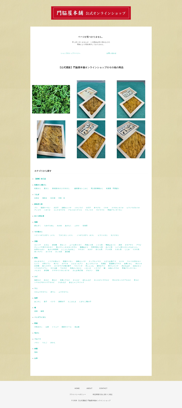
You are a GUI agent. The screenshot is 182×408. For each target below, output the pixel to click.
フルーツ (37, 339)
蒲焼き (44, 198)
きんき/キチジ (39, 261)
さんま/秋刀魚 (78, 270)
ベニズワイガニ (40, 317)
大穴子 (56, 208)
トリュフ (55, 327)
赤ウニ (53, 292)
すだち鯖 (54, 268)
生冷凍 (52, 198)
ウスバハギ (78, 266)
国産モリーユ (67, 327)
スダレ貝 (118, 249)
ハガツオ (47, 210)
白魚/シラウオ (113, 268)
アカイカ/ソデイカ (75, 210)
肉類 (36, 349)
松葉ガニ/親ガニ (40, 185)
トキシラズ (79, 208)
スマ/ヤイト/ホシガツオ (61, 270)
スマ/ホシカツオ (118, 208)
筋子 (45, 301)
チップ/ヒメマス (95, 261)
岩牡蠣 (54, 245)
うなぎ (36, 194)
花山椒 (77, 327)
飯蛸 (42, 311)
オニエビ (76, 280)
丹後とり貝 (89, 245)
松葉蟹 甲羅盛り (112, 188)
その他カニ (38, 232)
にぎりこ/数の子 (85, 301)
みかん (52, 342)
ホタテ (90, 249)
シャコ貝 (99, 245)
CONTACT (103, 388)
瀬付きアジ (101, 266)
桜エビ (54, 280)
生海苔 (85, 226)
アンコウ (37, 210)
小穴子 (88, 208)
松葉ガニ (37, 188)
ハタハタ (87, 268)
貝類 (36, 241)
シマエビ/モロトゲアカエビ (44, 282)
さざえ (46, 245)
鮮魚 (36, 258)
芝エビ (136, 280)
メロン (36, 342)
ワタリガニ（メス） (66, 235)
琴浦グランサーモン (115, 210)
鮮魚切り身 (38, 204)
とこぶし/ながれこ (68, 249)
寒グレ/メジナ (113, 266)
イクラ (52, 301)
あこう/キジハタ (92, 263)
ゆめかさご (137, 266)
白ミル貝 (99, 249)
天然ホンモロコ (75, 268)
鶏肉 (36, 352)
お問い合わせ (111, 53)
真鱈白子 (61, 301)
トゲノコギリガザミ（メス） (45, 235)
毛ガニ (36, 333)
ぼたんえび (87, 280)
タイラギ (49, 252)
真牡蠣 (67, 252)
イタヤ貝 (136, 249)
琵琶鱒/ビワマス (115, 263)
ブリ (36, 208)
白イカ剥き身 (39, 216)
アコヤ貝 (108, 249)
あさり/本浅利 (53, 249)
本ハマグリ (38, 252)
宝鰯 (97, 270)
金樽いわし (128, 263)
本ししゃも (90, 266)
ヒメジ (36, 263)
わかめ (59, 226)
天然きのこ (38, 327)
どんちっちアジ (77, 263)
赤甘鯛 (46, 270)
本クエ (56, 263)
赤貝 (120, 245)
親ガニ (46, 188)
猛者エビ (37, 280)
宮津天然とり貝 (97, 247)
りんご (44, 342)
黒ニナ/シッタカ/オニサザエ (66, 247)
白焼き (36, 198)
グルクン (89, 270)
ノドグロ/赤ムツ (54, 261)
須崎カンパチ (67, 208)
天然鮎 (103, 263)
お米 (36, 358)
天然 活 (61, 198)
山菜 (47, 327)
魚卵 (36, 298)
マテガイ (81, 249)
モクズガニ (115, 235)
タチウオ (65, 263)
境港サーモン (46, 208)
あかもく (68, 226)
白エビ (46, 280)
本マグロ (97, 208)
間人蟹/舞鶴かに (97, 188)
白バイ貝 (109, 247)
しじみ (127, 249)
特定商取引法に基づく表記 (102, 394)
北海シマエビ (65, 280)
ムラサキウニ (64, 292)
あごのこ (37, 301)
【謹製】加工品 (40, 179)
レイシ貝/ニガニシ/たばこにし (127, 247)
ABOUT (89, 388)
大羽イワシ (46, 263)
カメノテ (37, 245)
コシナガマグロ (59, 210)
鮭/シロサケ (46, 266)
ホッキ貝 (58, 252)
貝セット (63, 245)
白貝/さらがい (39, 249)
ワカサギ (63, 268)
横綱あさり (84, 247)
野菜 (36, 323)
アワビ (138, 245)
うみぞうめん (49, 226)
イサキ (106, 208)
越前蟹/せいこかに (81, 188)
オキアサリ (129, 245)
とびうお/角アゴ (110, 261)
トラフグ (97, 268)
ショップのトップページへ (70, 53)
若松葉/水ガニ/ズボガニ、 (61, 188)
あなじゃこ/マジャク (76, 282)
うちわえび (62, 282)
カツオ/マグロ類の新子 (62, 266)
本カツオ (138, 263)
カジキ (121, 261)
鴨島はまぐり (111, 245)
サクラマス (100, 210)
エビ (36, 276)
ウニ (36, 288)
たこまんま (72, 301)
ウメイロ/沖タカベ (134, 261)
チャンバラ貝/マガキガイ (43, 247)
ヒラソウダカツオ (133, 208)
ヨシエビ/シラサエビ (101, 280)
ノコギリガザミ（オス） (86, 235)
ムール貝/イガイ (76, 245)
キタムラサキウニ (41, 292)
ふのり (77, 226)
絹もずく (37, 226)
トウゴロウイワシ (41, 268)
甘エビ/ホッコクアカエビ (121, 280)
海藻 (36, 222)
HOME (77, 388)
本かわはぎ (126, 266)
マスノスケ (89, 210)
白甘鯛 (36, 266)
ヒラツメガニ (103, 235)
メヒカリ (37, 270)
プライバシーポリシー (78, 394)
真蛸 (36, 311)
